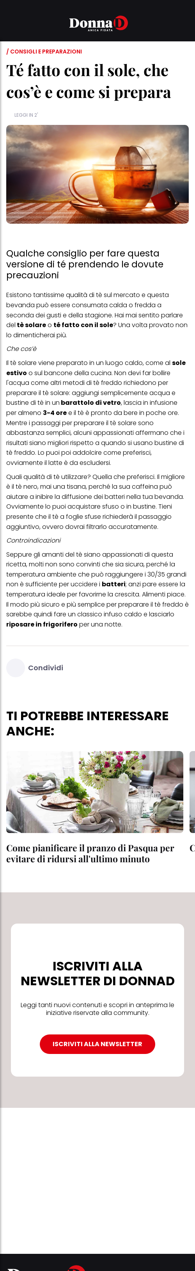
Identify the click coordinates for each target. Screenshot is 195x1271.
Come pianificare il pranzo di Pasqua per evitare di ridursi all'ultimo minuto (90, 853)
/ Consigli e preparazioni (44, 51)
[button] (11, 24)
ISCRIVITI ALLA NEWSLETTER (97, 1044)
